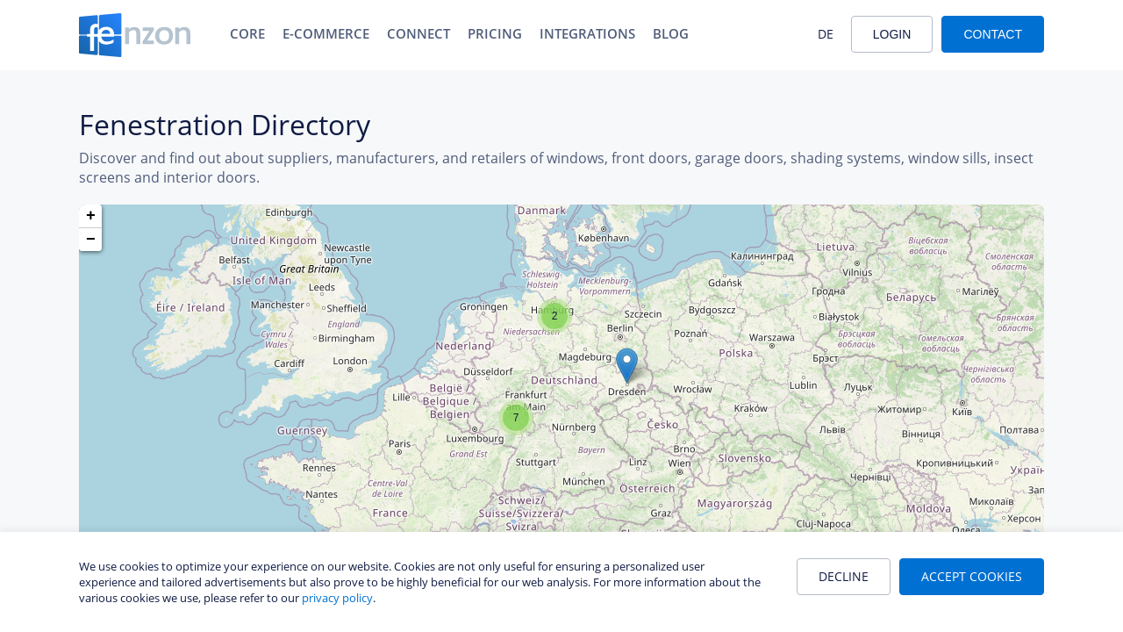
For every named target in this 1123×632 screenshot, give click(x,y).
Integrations (587, 33)
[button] (627, 366)
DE (825, 33)
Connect (418, 33)
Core (247, 33)
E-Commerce (326, 33)
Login (892, 34)
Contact (992, 34)
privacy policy (337, 598)
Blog (671, 33)
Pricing (495, 33)
